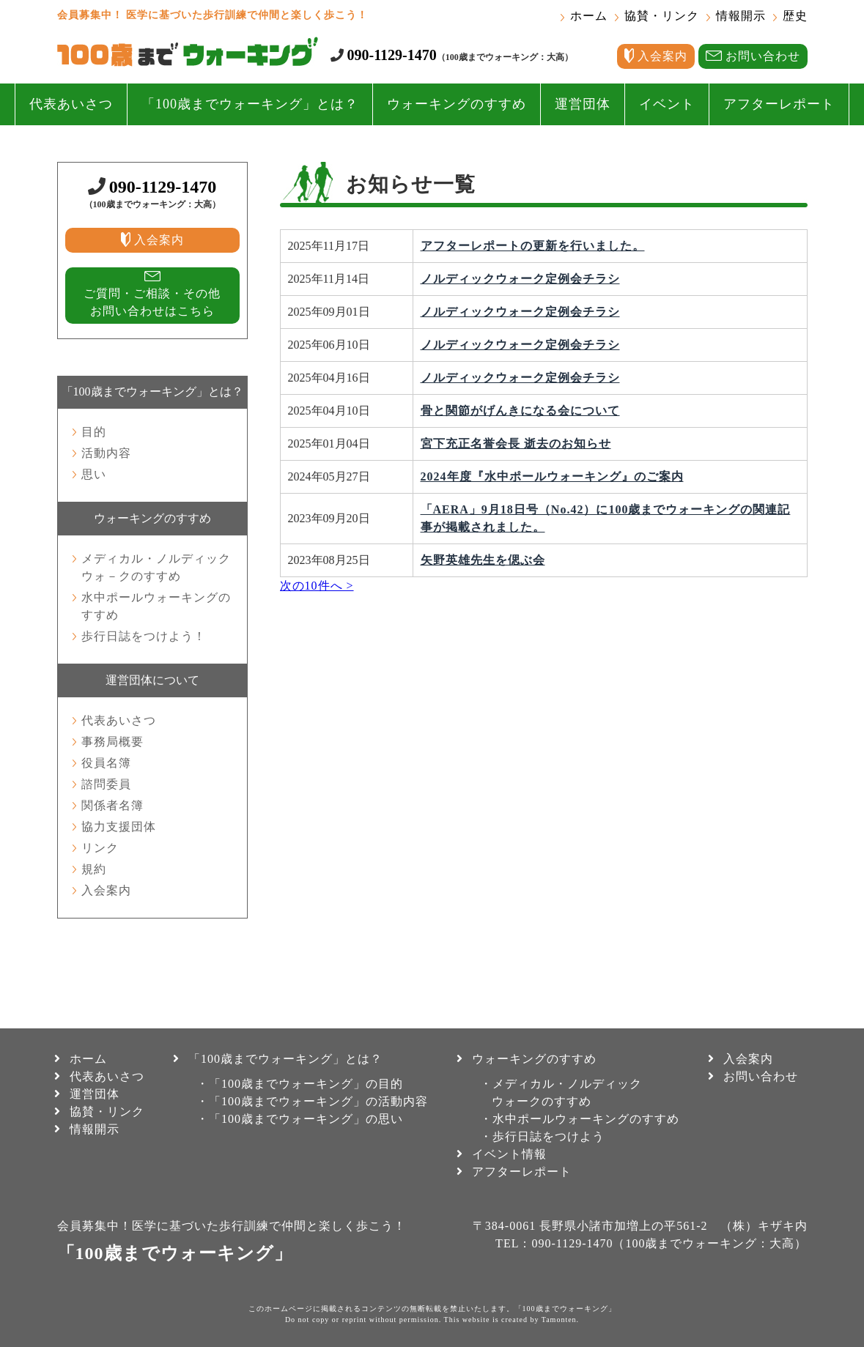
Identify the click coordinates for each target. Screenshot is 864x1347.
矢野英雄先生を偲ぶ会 (483, 560)
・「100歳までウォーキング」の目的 (299, 1083)
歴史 (795, 16)
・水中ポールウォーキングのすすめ (579, 1119)
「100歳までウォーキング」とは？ (249, 104)
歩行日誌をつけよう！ (143, 636)
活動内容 (106, 453)
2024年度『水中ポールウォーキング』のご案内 (552, 476)
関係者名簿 (112, 805)
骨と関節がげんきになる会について (520, 410)
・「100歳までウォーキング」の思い (299, 1119)
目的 (93, 432)
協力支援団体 (118, 826)
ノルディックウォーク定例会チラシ (520, 278)
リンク (100, 848)
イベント (667, 104)
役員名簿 (106, 763)
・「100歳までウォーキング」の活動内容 (312, 1101)
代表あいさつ (71, 104)
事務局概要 (112, 741)
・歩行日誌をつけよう (542, 1136)
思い (93, 474)
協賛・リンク (661, 16)
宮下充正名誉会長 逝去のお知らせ (516, 443)
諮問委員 (106, 784)
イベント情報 (509, 1154)
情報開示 (741, 16)
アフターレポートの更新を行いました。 (533, 246)
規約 (93, 869)
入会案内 (106, 890)
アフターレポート (779, 104)
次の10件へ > (317, 585)
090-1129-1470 (392, 55)
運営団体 (582, 104)
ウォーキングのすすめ (456, 104)
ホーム (589, 16)
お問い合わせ (760, 1076)
